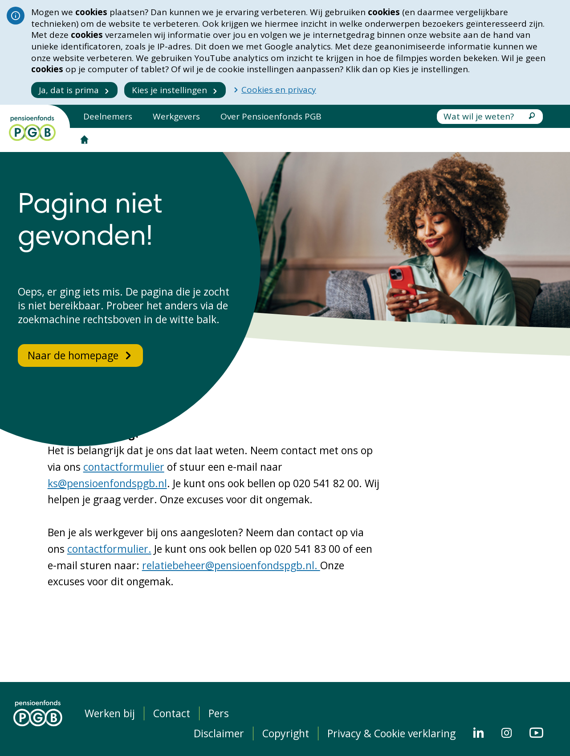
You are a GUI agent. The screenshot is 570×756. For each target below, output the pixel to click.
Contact (171, 713)
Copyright (285, 733)
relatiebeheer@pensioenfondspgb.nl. (231, 565)
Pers (218, 713)
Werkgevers (176, 116)
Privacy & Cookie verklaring (391, 733)
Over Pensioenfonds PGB (271, 116)
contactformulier (123, 467)
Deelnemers (107, 116)
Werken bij (110, 713)
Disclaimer (219, 733)
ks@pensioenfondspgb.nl (107, 483)
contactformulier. (109, 549)
